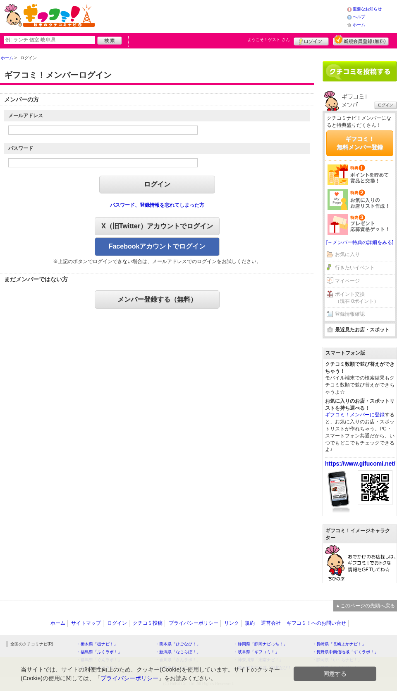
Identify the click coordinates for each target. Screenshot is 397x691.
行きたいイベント (355, 268)
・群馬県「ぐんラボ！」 (99, 659)
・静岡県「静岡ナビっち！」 (260, 644)
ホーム (359, 24)
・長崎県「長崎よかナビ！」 (339, 644)
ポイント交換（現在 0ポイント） (357, 297)
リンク (231, 623)
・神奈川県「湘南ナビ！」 (258, 659)
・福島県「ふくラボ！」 (99, 652)
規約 (250, 623)
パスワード (20, 148)
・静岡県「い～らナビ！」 (337, 659)
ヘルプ (359, 16)
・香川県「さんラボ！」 (178, 659)
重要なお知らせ (367, 9)
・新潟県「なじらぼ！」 (178, 652)
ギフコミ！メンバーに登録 (355, 415)
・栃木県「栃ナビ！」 (97, 644)
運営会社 (271, 623)
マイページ (347, 281)
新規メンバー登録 (361, 40)
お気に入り (347, 254)
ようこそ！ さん (268, 39)
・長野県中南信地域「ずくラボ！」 (345, 652)
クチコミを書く (360, 71)
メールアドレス (25, 115)
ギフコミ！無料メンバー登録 (360, 142)
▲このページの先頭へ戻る (365, 606)
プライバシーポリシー (193, 623)
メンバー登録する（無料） (157, 299)
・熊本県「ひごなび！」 (178, 644)
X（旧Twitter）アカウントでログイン (157, 226)
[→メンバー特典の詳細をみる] (360, 242)
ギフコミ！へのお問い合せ (316, 623)
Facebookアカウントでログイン (157, 246)
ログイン (311, 40)
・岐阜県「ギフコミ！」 (256, 652)
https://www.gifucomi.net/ (360, 463)
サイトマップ (86, 623)
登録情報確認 (350, 314)
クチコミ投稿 (148, 623)
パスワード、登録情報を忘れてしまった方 (157, 205)
